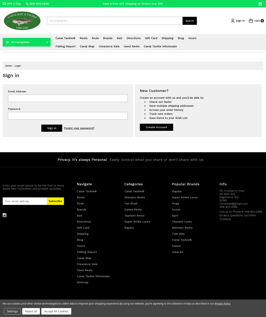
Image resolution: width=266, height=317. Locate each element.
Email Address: (17, 91)
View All (177, 252)
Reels (83, 38)
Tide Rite (178, 233)
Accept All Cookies (56, 311)
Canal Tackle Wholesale (160, 46)
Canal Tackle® (65, 38)
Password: (14, 108)
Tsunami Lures (182, 221)
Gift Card (151, 38)
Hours (192, 38)
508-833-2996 (37, 3)
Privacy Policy (222, 303)
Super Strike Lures (137, 221)
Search (189, 20)
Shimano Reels (134, 197)
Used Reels (132, 46)
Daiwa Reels (133, 209)
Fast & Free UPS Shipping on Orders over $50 (133, 3)
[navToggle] (7, 42)
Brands (107, 38)
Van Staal (130, 203)
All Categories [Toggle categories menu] (20, 42)
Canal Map (87, 46)
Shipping (167, 38)
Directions (133, 38)
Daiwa (176, 246)
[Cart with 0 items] (256, 21)
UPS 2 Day (12, 3)
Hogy (175, 203)
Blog (181, 38)
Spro (175, 215)
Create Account (156, 127)
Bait (119, 38)
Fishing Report (65, 46)
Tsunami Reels (134, 215)
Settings (12, 311)
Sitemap (82, 282)
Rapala (129, 227)
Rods (95, 38)
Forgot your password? (79, 128)
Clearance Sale (109, 46)
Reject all (31, 311)
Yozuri (176, 209)
